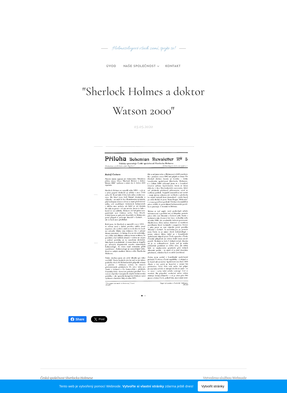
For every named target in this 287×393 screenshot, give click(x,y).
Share (77, 319)
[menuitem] (109, 66)
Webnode (239, 378)
